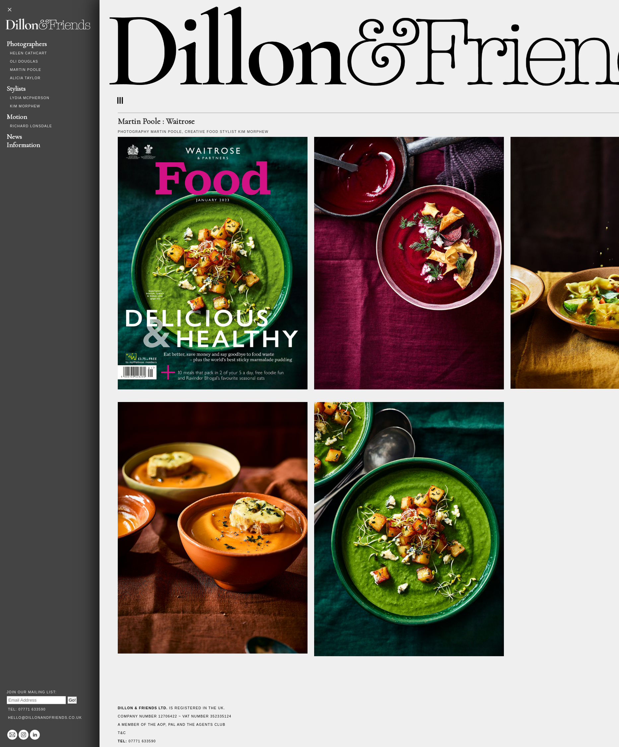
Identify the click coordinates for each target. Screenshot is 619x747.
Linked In (35, 735)
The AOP (157, 724)
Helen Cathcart (28, 53)
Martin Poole (25, 70)
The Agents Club (206, 724)
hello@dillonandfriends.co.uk (45, 717)
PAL (171, 724)
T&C (122, 733)
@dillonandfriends (24, 735)
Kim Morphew (25, 106)
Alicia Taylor (25, 78)
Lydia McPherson (29, 98)
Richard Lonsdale (31, 126)
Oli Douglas (24, 61)
